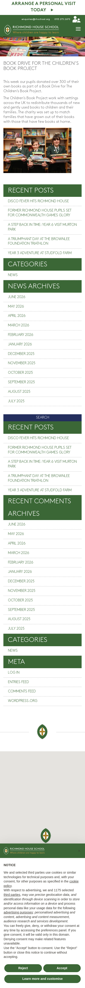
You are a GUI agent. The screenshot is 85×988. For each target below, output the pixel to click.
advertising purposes (18, 912)
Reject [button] (23, 968)
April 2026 (17, 316)
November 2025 (21, 363)
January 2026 (20, 344)
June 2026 (16, 297)
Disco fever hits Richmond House (38, 201)
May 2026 (16, 306)
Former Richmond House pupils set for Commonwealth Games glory (39, 213)
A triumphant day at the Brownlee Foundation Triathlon (39, 241)
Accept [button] (62, 968)
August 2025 (19, 391)
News (13, 275)
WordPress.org (22, 701)
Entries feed (18, 682)
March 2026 (18, 325)
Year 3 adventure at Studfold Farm (40, 253)
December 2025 (21, 354)
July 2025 (16, 401)
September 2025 (21, 382)
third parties (12, 894)
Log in (13, 672)
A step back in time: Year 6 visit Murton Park (42, 227)
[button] (79, 850)
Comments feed (22, 691)
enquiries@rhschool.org (36, 19)
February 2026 (20, 335)
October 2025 (20, 372)
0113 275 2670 (62, 19)
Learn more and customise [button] (42, 979)
